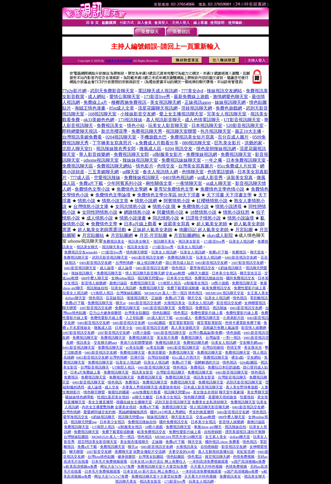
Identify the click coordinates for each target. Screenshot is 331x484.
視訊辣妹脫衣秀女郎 (116, 148)
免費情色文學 (104, 223)
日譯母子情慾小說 (203, 218)
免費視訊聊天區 (77, 166)
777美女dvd (192, 90)
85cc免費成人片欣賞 (236, 166)
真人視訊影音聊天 (163, 119)
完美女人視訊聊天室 (226, 114)
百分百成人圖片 (233, 137)
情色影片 (144, 166)
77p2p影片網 (74, 90)
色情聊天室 (193, 171)
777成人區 (80, 177)
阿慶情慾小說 (170, 212)
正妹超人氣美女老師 (152, 229)
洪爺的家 (253, 142)
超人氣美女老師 (211, 223)
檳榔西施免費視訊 (128, 102)
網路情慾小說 (137, 212)
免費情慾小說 (195, 206)
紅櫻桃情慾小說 (212, 200)
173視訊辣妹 (130, 119)
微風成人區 (150, 148)
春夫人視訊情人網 (160, 171)
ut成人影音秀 (210, 177)
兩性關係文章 (159, 183)
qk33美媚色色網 (98, 119)
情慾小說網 (146, 200)
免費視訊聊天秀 (146, 131)
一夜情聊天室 (189, 183)
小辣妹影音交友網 (138, 114)
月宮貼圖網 (122, 235)
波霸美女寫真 (176, 223)
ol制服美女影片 (167, 154)
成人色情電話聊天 (202, 119)
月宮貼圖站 (93, 235)
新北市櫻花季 (114, 131)
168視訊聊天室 (102, 114)
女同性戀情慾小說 (99, 212)
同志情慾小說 (166, 218)
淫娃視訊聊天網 (196, 108)
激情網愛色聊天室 (230, 96)
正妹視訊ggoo (198, 102)
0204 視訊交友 (178, 148)
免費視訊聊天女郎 (131, 154)
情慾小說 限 (164, 206)
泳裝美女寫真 (239, 177)
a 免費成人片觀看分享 (157, 142)
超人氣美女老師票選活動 (102, 229)
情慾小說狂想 (236, 212)
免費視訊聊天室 (236, 154)
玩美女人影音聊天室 (168, 125)
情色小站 (136, 125)
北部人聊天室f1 (77, 148)
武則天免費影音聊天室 (112, 90)
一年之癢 (213, 160)
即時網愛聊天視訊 (79, 131)
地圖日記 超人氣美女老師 (204, 229)
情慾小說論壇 (240, 218)
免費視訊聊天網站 (114, 166)
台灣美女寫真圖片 (195, 166)
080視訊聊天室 (196, 142)
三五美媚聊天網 (103, 171)
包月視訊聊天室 (215, 131)
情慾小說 (86, 200)
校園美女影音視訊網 (118, 60)
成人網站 (96, 96)
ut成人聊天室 (218, 183)
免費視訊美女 (110, 125)
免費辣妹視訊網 (201, 154)
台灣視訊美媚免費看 (82, 137)
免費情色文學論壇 (113, 195)
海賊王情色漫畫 (90, 108)
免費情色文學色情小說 (222, 189)
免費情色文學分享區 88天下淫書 (168, 195)
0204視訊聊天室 (120, 137)
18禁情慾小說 (203, 212)
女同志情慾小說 (130, 206)
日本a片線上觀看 (140, 223)
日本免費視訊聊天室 (246, 160)
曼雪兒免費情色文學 (174, 189)
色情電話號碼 (220, 171)
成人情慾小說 (99, 218)
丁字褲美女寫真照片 (112, 142)
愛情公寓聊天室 (124, 96)
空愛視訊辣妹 (107, 177)
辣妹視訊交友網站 (224, 90)
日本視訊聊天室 (206, 125)
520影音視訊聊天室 (245, 125)
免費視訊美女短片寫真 (192, 137)
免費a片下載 (91, 183)
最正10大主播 (248, 131)
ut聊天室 (131, 171)
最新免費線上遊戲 (191, 96)
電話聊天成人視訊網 (158, 90)
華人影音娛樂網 (94, 154)
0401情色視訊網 (178, 177)
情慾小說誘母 (228, 206)
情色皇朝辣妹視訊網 (216, 148)
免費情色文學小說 (92, 189)
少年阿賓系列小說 (124, 183)
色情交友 (166, 166)
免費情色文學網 (131, 189)
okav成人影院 (220, 235)
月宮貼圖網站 (187, 235)
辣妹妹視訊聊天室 (140, 160)
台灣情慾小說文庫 (90, 206)
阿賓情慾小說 (177, 200)
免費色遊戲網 (229, 108)
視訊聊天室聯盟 (181, 131)
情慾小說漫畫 (133, 218)
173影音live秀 (157, 96)
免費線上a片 (95, 102)
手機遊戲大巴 (153, 137)
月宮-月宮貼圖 (153, 235)
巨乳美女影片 (227, 142)
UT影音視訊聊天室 (242, 119)
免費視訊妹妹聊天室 (181, 160)
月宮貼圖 (244, 229)
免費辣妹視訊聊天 (141, 177)
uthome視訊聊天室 (101, 160)
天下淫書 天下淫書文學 (229, 195)
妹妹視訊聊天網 (230, 102)
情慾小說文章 (115, 200)
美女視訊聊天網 (165, 102)
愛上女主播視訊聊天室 (181, 114)
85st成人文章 (121, 108)
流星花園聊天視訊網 (158, 108)
